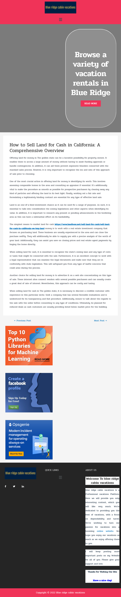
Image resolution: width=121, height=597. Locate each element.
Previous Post (22, 321)
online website (105, 531)
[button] (91, 103)
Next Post (100, 321)
